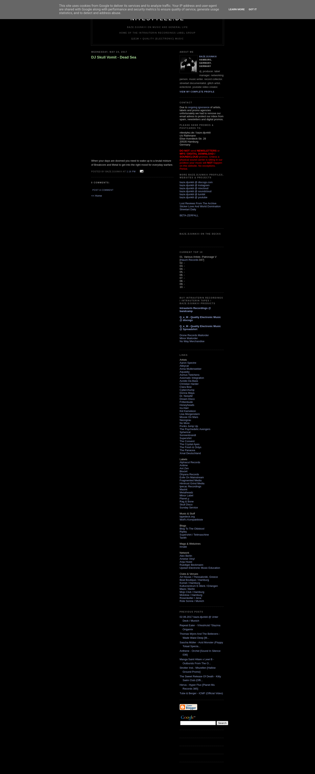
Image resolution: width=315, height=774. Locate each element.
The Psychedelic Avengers (195, 429)
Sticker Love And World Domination (200, 206)
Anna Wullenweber (190, 368)
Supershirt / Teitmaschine (194, 534)
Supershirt (185, 438)
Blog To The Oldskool (192, 528)
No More (185, 423)
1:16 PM (131, 171)
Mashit (183, 489)
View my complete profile (197, 92)
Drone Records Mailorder (194, 335)
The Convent (187, 441)
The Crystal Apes (189, 444)
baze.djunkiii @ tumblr (192, 194)
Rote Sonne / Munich (192, 601)
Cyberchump (187, 389)
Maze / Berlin (187, 588)
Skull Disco (186, 504)
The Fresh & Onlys (190, 447)
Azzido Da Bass (189, 380)
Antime (184, 465)
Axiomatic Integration (192, 377)
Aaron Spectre (188, 362)
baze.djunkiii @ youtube (193, 197)
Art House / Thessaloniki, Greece (199, 576)
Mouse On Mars (189, 417)
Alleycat (184, 365)
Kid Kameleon (188, 411)
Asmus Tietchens (189, 374)
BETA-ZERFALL (189, 215)
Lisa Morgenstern (190, 414)
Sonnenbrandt (188, 435)
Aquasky (185, 371)
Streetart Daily (188, 209)
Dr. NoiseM (186, 395)
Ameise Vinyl (187, 558)
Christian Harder (189, 383)
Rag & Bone (187, 501)
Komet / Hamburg (190, 582)
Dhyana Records (189, 474)
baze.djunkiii (208, 56)
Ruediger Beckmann (191, 564)
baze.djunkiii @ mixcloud (194, 188)
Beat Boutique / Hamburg (194, 579)
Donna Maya (187, 392)
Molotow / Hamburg (191, 594)
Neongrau (185, 420)
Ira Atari (184, 408)
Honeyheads (187, 405)
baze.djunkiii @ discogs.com (196, 182)
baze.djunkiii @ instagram (195, 185)
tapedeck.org (187, 516)
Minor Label (186, 495)
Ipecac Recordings (190, 486)
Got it (253, 9)
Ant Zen (184, 468)
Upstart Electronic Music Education (200, 567)
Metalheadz (186, 492)
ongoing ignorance (199, 107)
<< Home (96, 195)
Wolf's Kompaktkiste (191, 519)
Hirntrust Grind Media (192, 483)
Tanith (183, 537)
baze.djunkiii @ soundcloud (195, 191)
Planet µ (184, 498)
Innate (183, 546)
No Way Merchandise (192, 341)
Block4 (183, 471)
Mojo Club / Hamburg (192, 591)
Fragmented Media (190, 480)
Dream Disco (187, 398)
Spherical (185, 432)
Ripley (183, 531)
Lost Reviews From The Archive (198, 203)
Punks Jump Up (189, 426)
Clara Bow (186, 386)
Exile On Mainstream (192, 477)
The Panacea (187, 450)
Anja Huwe (186, 561)
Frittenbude (186, 401)
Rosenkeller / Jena (190, 597)
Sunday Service (189, 507)
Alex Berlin (186, 555)
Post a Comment (103, 190)
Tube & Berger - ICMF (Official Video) (201, 693)
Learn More (237, 9)
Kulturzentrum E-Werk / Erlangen (199, 585)
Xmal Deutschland (190, 453)
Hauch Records (189, 259)
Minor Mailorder (189, 338)
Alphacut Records (190, 462)
